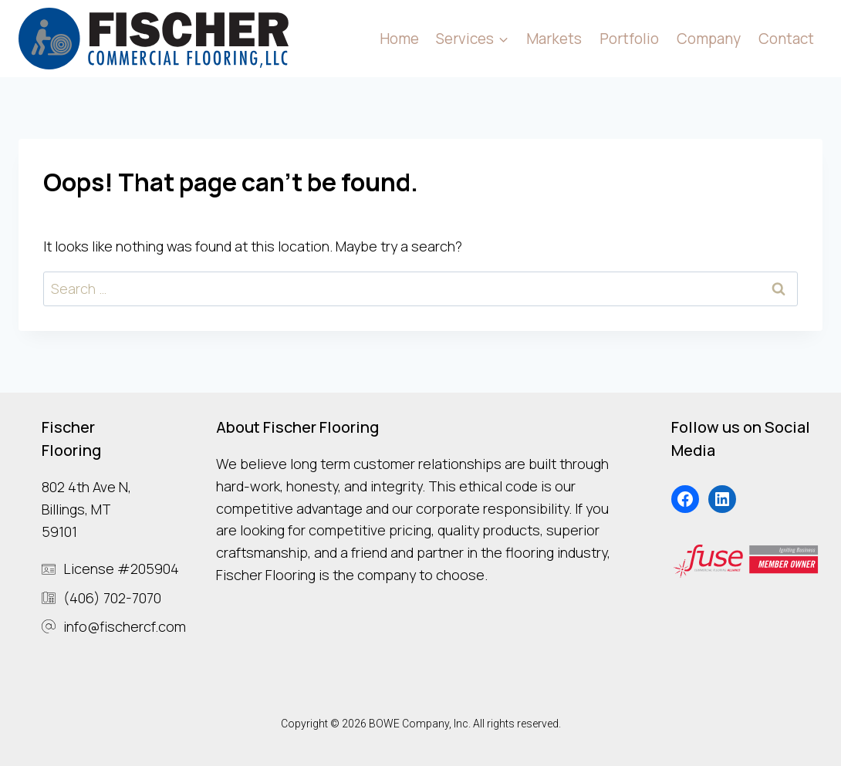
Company (709, 39)
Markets (554, 39)
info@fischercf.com (124, 626)
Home (399, 39)
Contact (786, 39)
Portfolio (629, 39)
